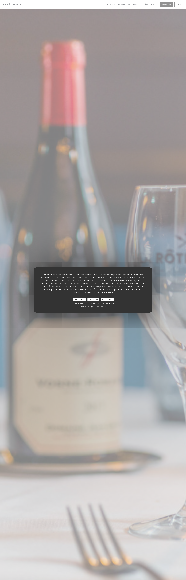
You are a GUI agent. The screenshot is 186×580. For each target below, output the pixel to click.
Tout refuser (93, 299)
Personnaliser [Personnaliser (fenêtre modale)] (107, 299)
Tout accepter (80, 299)
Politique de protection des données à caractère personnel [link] (94, 303)
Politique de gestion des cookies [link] (93, 306)
